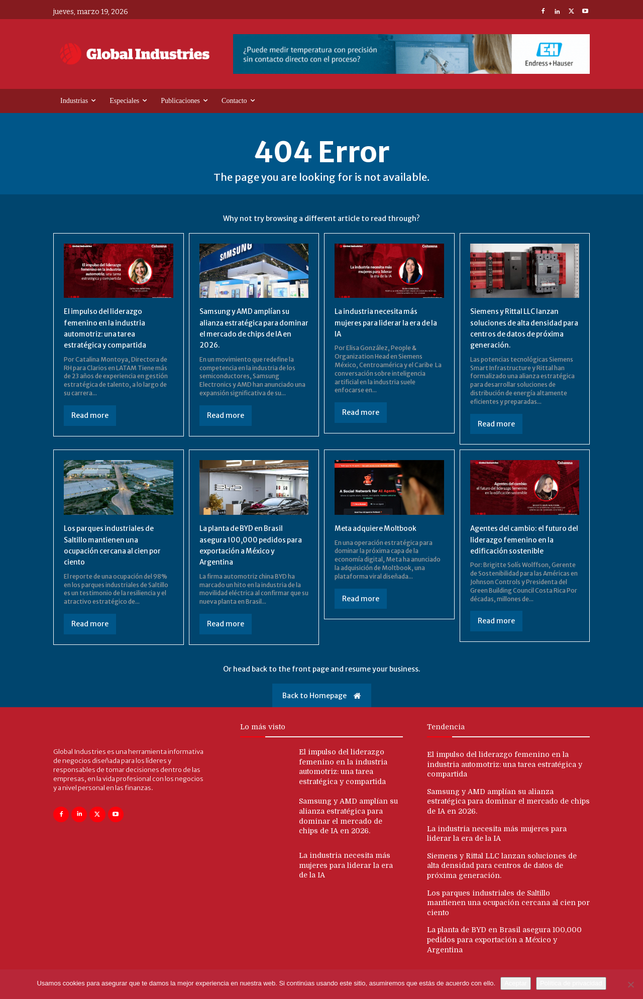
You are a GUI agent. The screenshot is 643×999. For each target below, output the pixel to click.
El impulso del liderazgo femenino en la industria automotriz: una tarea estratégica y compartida (504, 774)
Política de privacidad (571, 983)
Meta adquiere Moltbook (382, 529)
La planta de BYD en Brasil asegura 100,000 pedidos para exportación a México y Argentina (504, 949)
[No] (630, 984)
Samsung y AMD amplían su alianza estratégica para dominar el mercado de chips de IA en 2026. (508, 811)
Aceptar (515, 983)
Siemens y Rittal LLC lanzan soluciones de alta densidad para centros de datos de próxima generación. (502, 876)
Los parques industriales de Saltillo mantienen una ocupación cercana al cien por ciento (508, 912)
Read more (90, 416)
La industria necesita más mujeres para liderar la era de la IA (389, 323)
